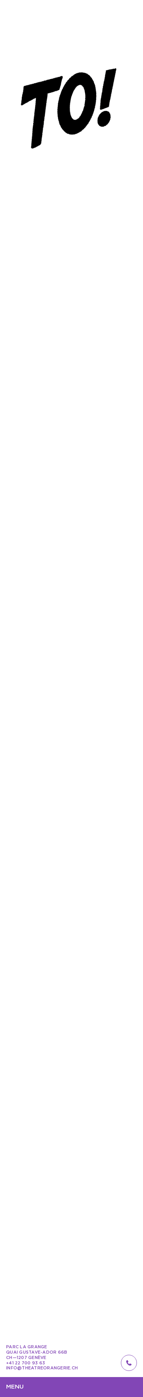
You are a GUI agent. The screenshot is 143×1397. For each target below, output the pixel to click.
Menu (15, 1387)
